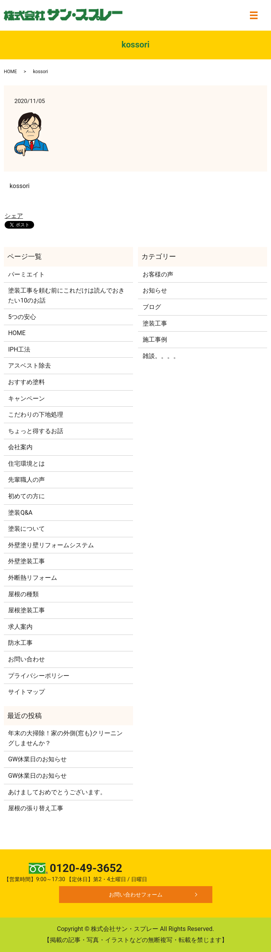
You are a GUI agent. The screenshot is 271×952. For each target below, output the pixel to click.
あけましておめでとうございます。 (57, 792)
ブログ (152, 307)
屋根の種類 (23, 594)
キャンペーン (26, 398)
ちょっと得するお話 (35, 431)
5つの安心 (22, 317)
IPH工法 (19, 349)
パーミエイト (26, 274)
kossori (20, 186)
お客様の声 (158, 274)
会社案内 (20, 447)
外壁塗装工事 (26, 561)
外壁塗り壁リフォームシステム (51, 545)
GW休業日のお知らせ (37, 759)
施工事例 (155, 339)
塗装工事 (155, 323)
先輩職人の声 (26, 479)
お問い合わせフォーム (136, 894)
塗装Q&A (20, 512)
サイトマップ (26, 691)
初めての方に (26, 496)
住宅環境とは (26, 463)
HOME (10, 71)
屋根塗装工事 (26, 610)
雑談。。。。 (161, 356)
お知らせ (155, 290)
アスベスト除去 (29, 365)
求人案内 (20, 626)
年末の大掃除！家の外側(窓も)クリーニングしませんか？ (65, 738)
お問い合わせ (26, 659)
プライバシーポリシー (38, 675)
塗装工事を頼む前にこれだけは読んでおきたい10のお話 (66, 295)
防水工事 (20, 642)
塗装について (26, 528)
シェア (14, 215)
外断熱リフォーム (32, 577)
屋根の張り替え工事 (35, 808)
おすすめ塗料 (26, 382)
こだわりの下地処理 (35, 414)
